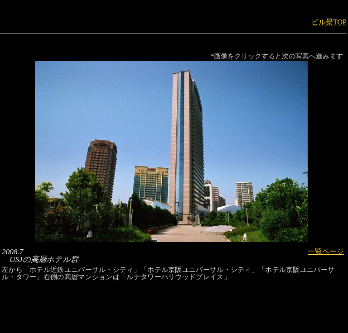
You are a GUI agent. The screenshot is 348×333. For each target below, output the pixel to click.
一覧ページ (326, 251)
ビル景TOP (329, 22)
